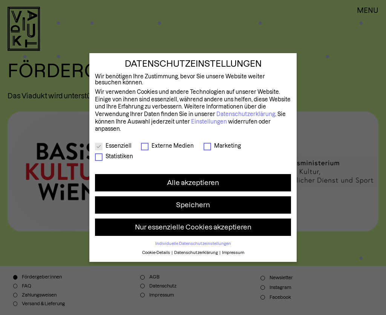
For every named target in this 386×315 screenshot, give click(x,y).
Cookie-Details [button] (156, 252)
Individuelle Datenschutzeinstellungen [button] (193, 243)
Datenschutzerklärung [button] (196, 252)
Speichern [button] (193, 204)
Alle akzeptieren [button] (193, 182)
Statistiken (114, 156)
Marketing (222, 146)
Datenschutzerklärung (245, 114)
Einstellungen (209, 122)
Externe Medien (167, 146)
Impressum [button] (233, 252)
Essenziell (113, 146)
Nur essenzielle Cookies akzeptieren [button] (193, 227)
